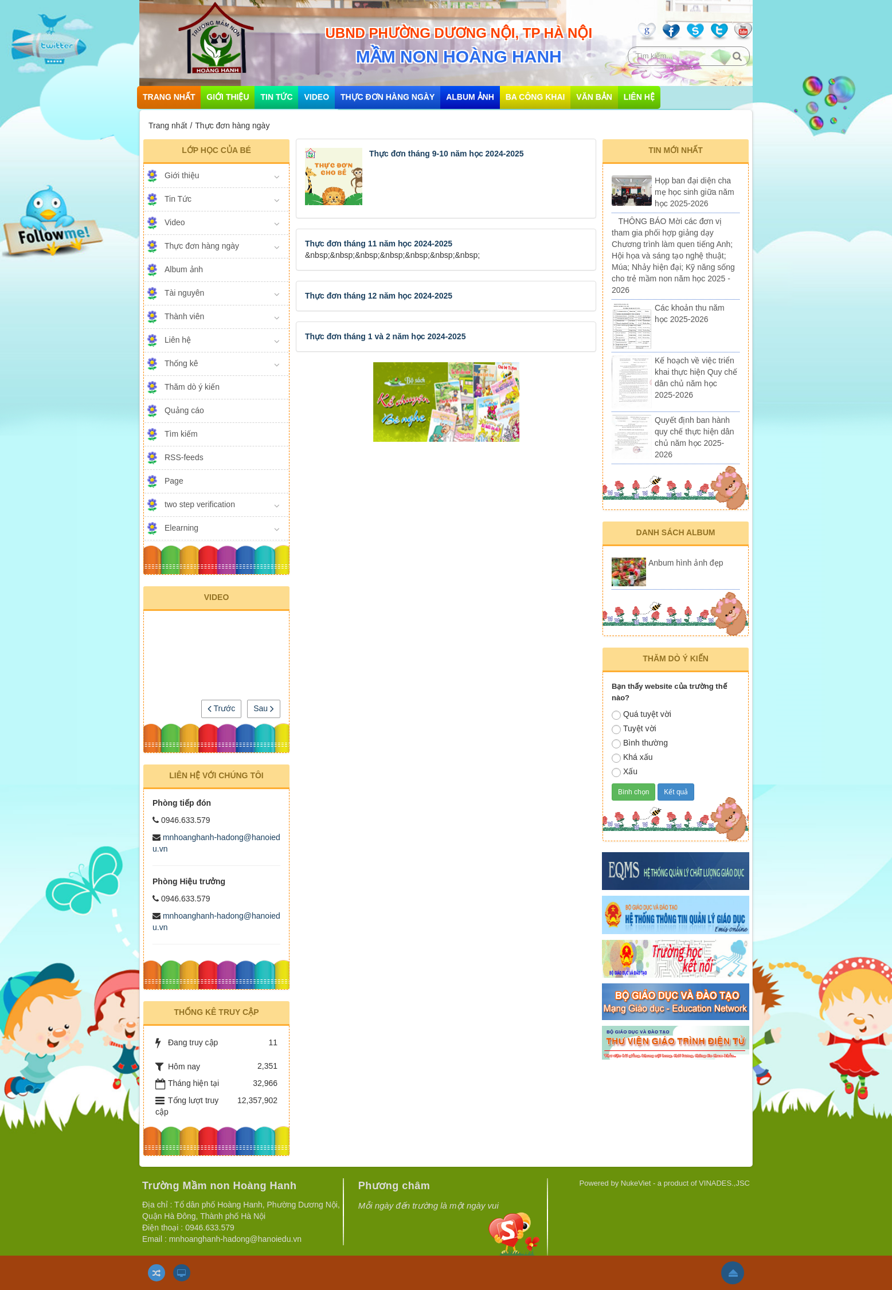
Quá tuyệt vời (641, 714)
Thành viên (184, 316)
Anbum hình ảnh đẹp (685, 562)
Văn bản (594, 96)
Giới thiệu (227, 96)
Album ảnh (470, 96)
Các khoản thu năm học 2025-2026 (690, 313)
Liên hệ (639, 96)
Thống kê (181, 363)
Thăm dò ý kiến (192, 386)
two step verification (200, 504)
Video (316, 96)
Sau (263, 708)
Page (174, 480)
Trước (221, 708)
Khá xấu (632, 757)
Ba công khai (535, 96)
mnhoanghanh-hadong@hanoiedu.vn (235, 1239)
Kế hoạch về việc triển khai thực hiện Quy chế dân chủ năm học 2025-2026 (696, 377)
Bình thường (640, 743)
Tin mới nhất (675, 150)
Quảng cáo (184, 410)
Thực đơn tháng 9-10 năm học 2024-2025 (446, 153)
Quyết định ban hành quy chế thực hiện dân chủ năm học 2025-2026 (694, 437)
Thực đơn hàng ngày (388, 96)
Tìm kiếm (181, 433)
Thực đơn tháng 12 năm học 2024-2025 (378, 295)
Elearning (181, 527)
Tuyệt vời (634, 729)
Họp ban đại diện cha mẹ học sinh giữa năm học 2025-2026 (694, 192)
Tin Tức (276, 96)
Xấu (624, 772)
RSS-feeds (184, 457)
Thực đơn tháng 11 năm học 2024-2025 (378, 243)
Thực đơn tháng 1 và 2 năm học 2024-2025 (385, 336)
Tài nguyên (184, 292)
